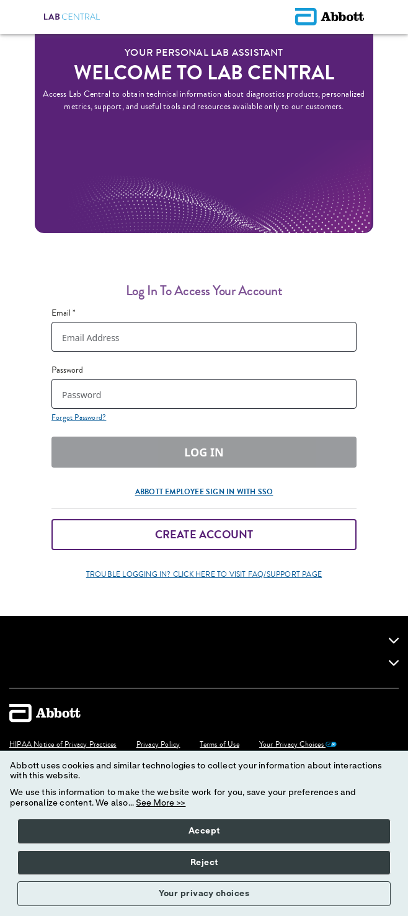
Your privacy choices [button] (204, 893)
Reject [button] (204, 862)
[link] (394, 641)
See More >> (160, 803)
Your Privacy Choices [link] (298, 745)
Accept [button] (204, 831)
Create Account (204, 535)
